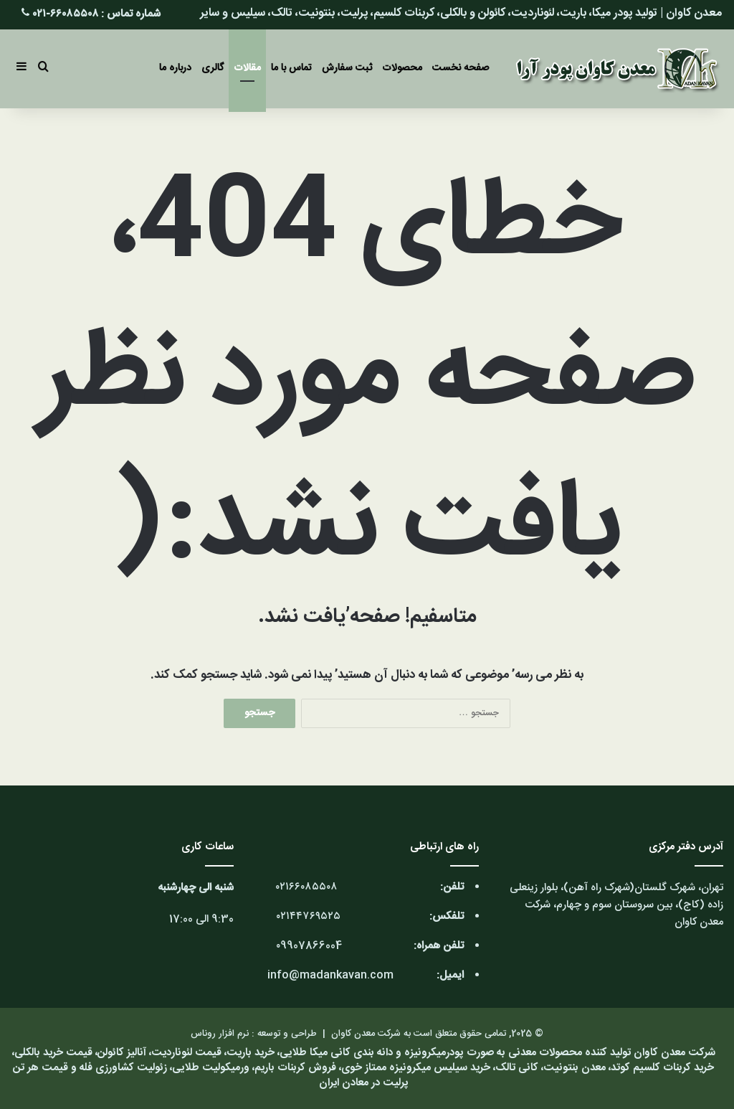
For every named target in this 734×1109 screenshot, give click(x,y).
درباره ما (175, 68)
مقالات (247, 68)
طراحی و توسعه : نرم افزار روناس (254, 1034)
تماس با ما (291, 68)
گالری (212, 68)
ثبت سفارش (347, 68)
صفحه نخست (460, 68)
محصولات (402, 68)
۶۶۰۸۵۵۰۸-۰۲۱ (65, 14)
